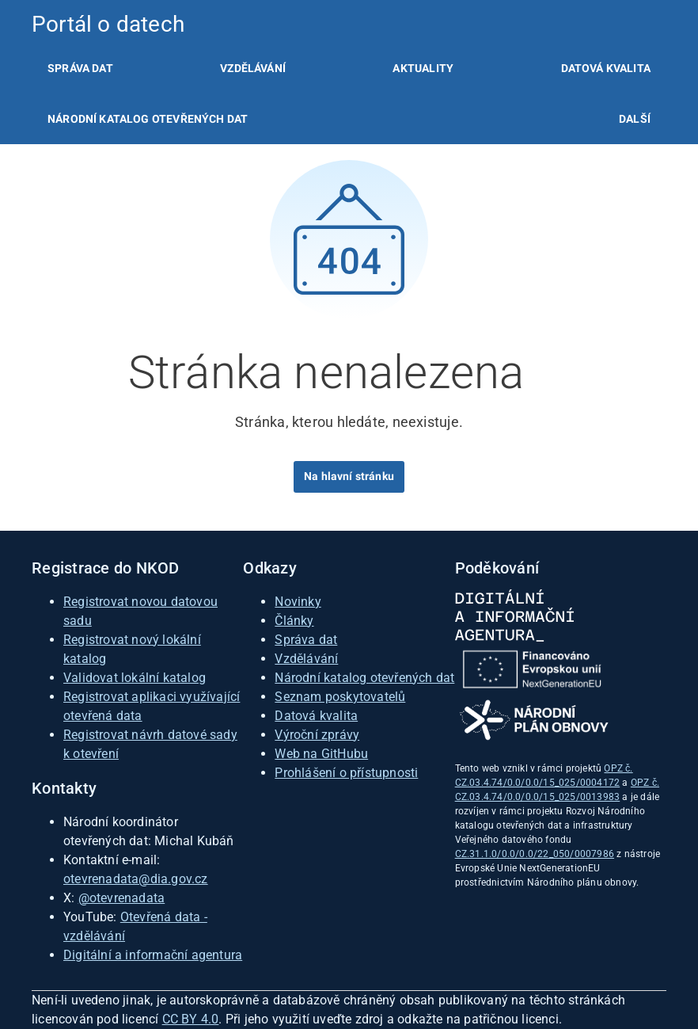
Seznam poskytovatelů (340, 696)
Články (294, 620)
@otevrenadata (121, 897)
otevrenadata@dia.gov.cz (135, 878)
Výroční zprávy (317, 734)
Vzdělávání (253, 68)
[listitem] (80, 68)
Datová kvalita (606, 68)
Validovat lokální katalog (134, 677)
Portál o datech (108, 24)
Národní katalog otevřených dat (364, 677)
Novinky (298, 601)
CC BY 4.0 (190, 1019)
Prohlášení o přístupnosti (346, 772)
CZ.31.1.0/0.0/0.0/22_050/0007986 (534, 853)
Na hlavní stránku (349, 476)
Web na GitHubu (321, 753)
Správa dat (80, 68)
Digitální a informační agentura (152, 954)
